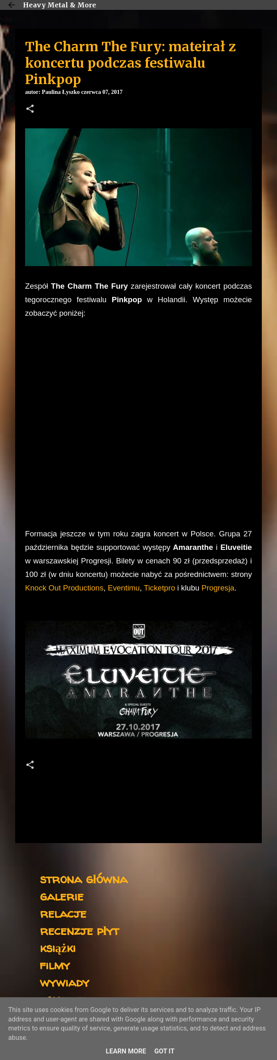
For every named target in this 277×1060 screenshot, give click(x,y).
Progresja (217, 588)
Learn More (126, 1051)
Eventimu (124, 588)
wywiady (64, 981)
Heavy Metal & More (59, 5)
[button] (30, 109)
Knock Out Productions (64, 588)
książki (58, 947)
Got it (164, 1051)
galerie (61, 895)
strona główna (83, 878)
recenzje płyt (79, 930)
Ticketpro (160, 588)
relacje (63, 913)
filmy (55, 964)
